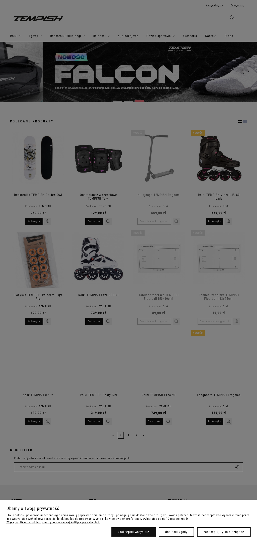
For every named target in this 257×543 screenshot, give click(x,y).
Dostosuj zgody (176, 532)
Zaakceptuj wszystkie (133, 532)
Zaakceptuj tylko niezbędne (224, 532)
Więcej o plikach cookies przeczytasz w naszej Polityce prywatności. (53, 522)
